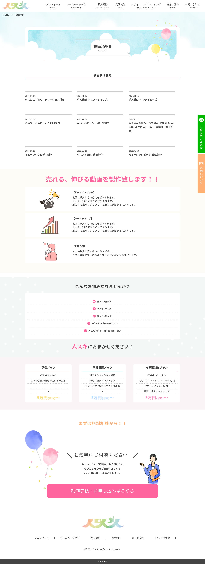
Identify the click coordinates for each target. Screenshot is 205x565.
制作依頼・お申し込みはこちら (102, 491)
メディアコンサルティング (145, 6)
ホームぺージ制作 (76, 6)
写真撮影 (102, 6)
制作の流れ (172, 6)
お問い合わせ (191, 6)
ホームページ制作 (70, 538)
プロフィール (52, 6)
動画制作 (120, 6)
